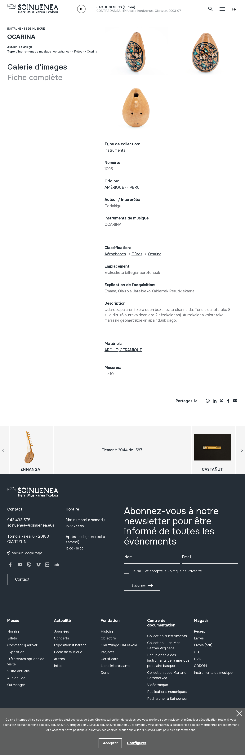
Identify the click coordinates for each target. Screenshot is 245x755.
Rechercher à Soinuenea (167, 699)
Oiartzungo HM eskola (119, 645)
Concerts (61, 638)
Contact (22, 579)
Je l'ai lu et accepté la (167, 571)
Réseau (200, 631)
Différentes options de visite (25, 661)
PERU (135, 187)
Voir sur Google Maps (27, 553)
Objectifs (108, 638)
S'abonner (138, 585)
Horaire (13, 631)
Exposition (15, 652)
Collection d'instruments (167, 636)
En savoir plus (152, 730)
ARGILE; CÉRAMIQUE (123, 350)
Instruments (115, 150)
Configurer (137, 742)
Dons (105, 673)
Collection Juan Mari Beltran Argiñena (163, 645)
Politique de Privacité (184, 571)
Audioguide (16, 678)
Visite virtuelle (18, 671)
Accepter (110, 743)
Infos (58, 666)
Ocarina (92, 51)
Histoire (107, 631)
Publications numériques (167, 692)
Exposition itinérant (70, 645)
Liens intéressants (115, 666)
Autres (59, 659)
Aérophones (61, 51)
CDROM (200, 666)
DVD (197, 659)
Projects (107, 652)
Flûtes (78, 51)
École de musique (68, 652)
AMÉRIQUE (114, 187)
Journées (61, 631)
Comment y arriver (22, 645)
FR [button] (234, 9)
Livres (199, 638)
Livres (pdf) (203, 645)
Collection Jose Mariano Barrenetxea (166, 675)
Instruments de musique (26, 28)
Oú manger (16, 685)
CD (196, 652)
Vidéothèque (157, 685)
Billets (12, 638)
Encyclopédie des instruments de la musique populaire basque (168, 660)
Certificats (109, 659)
